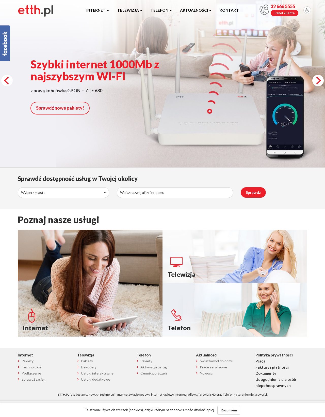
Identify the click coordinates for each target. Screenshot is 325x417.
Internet (97, 10)
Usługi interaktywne (97, 373)
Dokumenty (265, 373)
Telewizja (129, 10)
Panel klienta (284, 13)
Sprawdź (253, 192)
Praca (260, 361)
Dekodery (88, 367)
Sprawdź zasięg (33, 379)
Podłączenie (31, 373)
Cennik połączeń (153, 373)
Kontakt (229, 10)
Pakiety (28, 361)
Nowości (206, 373)
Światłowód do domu (216, 361)
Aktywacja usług (153, 367)
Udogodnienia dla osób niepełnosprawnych (275, 382)
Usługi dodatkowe (95, 379)
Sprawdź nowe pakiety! (60, 108)
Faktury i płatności (272, 367)
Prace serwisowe (213, 367)
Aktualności (195, 10)
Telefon (161, 10)
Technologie (31, 367)
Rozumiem (229, 410)
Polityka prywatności (274, 355)
